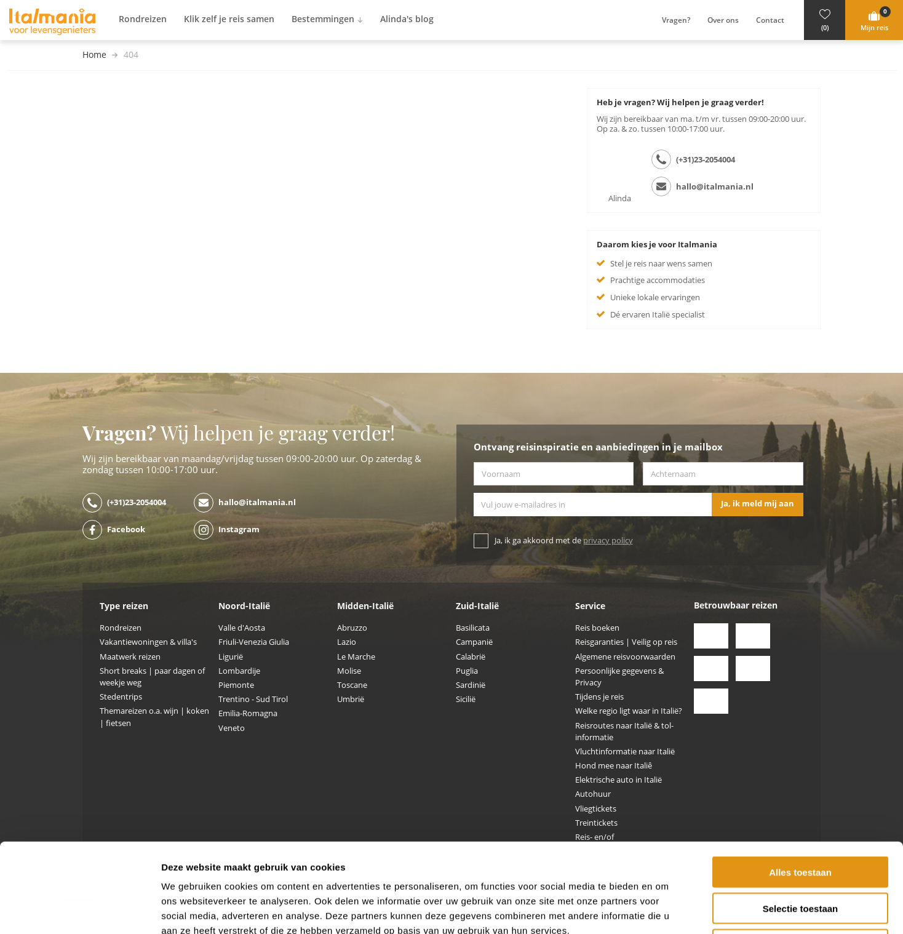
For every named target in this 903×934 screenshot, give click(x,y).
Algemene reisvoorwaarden (625, 656)
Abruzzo (352, 628)
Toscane (352, 685)
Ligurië (230, 656)
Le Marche (356, 656)
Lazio (346, 642)
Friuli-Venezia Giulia (253, 642)
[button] (824, 20)
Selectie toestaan (800, 819)
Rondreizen (120, 628)
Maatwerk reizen (130, 656)
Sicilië (465, 699)
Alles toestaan (800, 783)
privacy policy (608, 540)
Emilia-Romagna (247, 713)
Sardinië (470, 685)
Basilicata (473, 628)
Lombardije (239, 671)
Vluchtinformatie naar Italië (625, 751)
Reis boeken (597, 628)
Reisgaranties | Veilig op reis (626, 642)
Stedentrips (121, 696)
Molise (349, 671)
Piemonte (236, 685)
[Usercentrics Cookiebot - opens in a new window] (79, 910)
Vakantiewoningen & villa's (148, 642)
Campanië (474, 642)
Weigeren (800, 855)
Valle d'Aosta (241, 628)
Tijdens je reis (599, 696)
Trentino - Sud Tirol (253, 699)
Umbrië (350, 699)
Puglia (467, 671)
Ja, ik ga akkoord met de (564, 540)
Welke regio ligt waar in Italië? (628, 711)
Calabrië (470, 656)
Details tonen (664, 909)
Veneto (231, 728)
